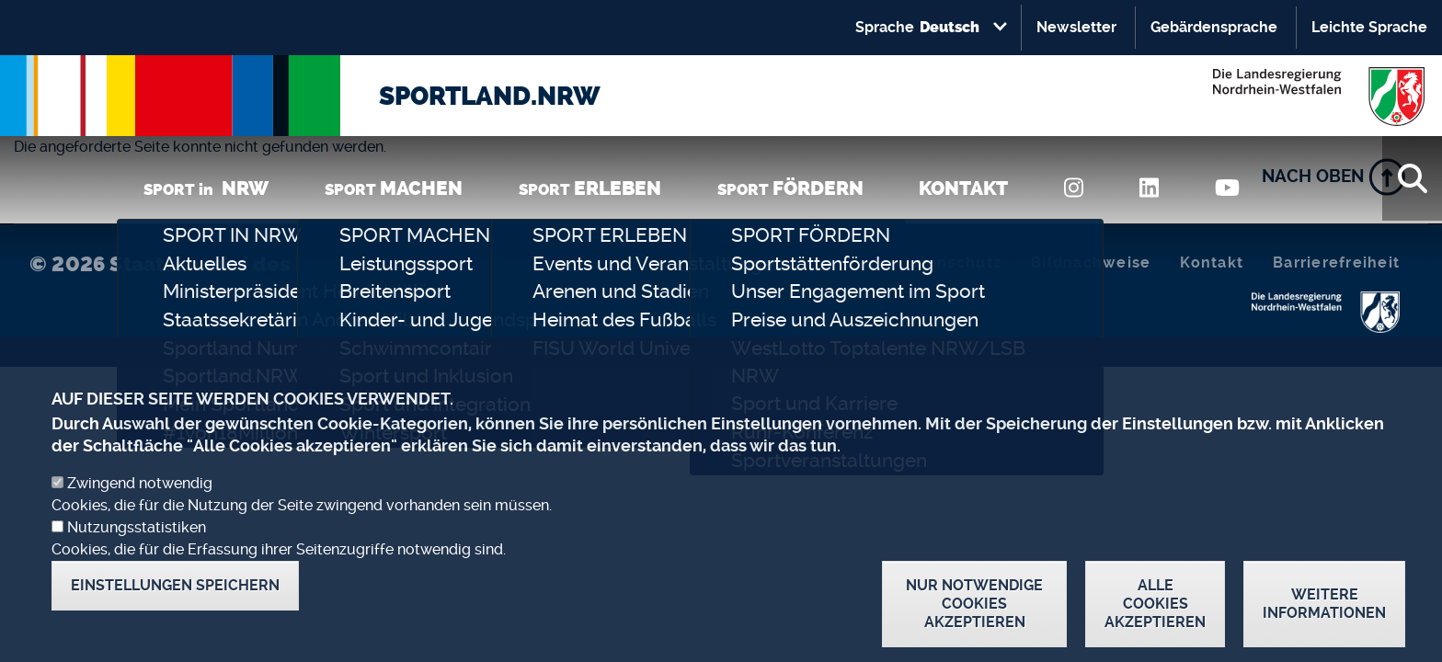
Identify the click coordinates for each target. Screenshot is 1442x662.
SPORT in (206, 188)
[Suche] (1412, 178)
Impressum (825, 262)
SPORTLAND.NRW (490, 96)
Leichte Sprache (1369, 27)
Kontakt (1211, 262)
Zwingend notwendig (139, 509)
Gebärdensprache (1213, 27)
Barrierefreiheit (1336, 262)
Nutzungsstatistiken (136, 553)
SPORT (394, 188)
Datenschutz (950, 262)
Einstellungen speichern (175, 611)
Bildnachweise (1090, 262)
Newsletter (1076, 27)
